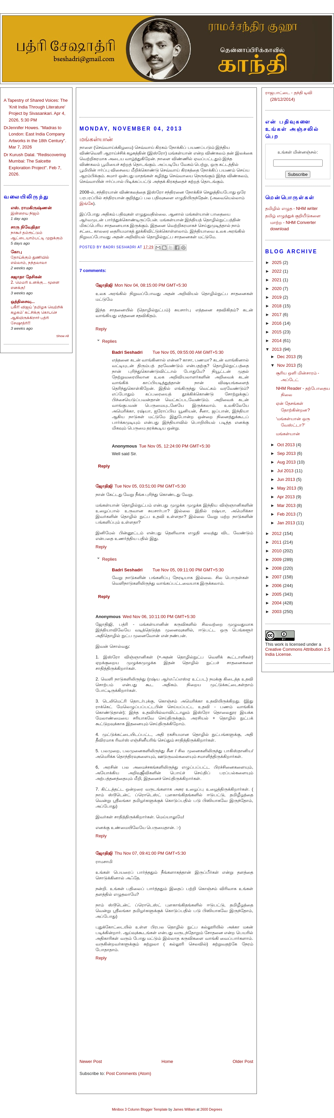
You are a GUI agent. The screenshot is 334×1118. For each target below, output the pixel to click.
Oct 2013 (286, 444)
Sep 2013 (287, 453)
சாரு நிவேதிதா (25, 227)
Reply (101, 328)
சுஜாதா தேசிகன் (26, 276)
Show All (62, 336)
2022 (277, 271)
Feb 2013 (287, 514)
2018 (277, 305)
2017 (277, 314)
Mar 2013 (287, 505)
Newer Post (90, 1061)
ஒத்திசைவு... (23, 301)
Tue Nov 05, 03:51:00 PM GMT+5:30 (150, 486)
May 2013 (287, 488)
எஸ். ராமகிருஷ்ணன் (31, 207)
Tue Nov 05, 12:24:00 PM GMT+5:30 (174, 446)
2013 (277, 349)
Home (167, 1061)
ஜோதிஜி (104, 285)
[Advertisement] (166, 99)
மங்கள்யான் (288, 433)
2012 (277, 533)
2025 (277, 262)
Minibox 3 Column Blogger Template (140, 1109)
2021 (277, 279)
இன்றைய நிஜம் (25, 213)
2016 (277, 323)
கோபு (16, 251)
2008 (277, 568)
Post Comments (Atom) (128, 1073)
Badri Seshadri (127, 352)
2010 (277, 550)
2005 (277, 594)
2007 (277, 576)
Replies (109, 341)
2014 (277, 340)
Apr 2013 (286, 496)
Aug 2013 (287, 462)
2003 (277, 611)
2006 (277, 585)
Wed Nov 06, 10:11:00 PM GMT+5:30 (159, 616)
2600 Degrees (211, 1109)
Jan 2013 (286, 522)
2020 (277, 288)
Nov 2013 (287, 365)
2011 (277, 542)
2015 (277, 331)
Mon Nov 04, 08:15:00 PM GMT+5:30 (151, 285)
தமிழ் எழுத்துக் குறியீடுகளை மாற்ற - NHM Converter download (293, 222)
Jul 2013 (286, 470)
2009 (277, 559)
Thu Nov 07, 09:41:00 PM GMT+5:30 (150, 853)
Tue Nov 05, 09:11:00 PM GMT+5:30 (188, 569)
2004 (277, 602)
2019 (277, 297)
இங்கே (86, 203)
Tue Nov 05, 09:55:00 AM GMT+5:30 (188, 352)
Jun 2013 (286, 479)
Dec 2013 (287, 356)
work (279, 644)
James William (184, 1109)
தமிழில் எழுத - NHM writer (291, 208)
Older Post (243, 1061)
